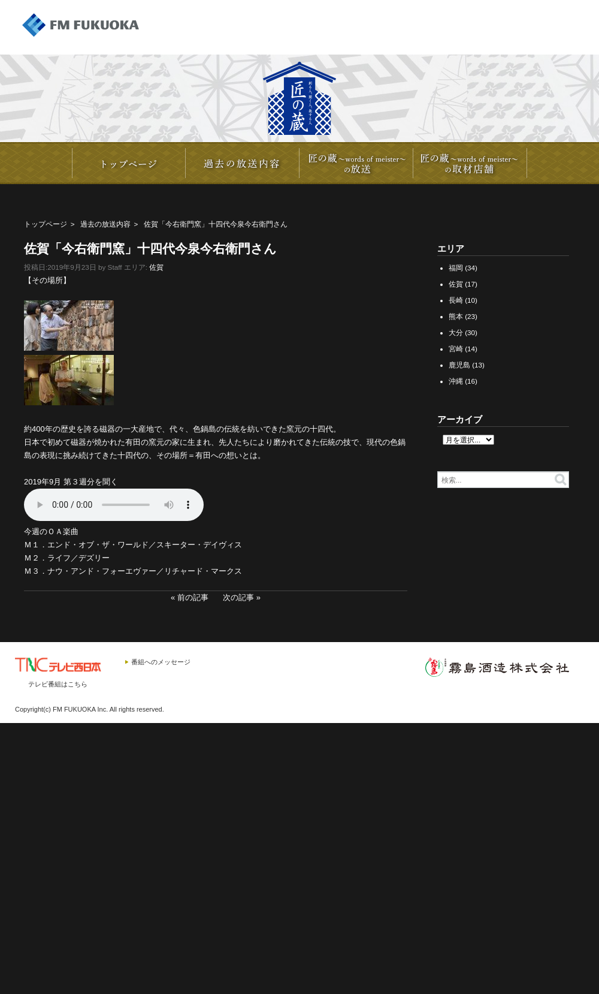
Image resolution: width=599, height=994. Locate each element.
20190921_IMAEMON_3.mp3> (114, 505)
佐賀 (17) (463, 284)
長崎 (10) (463, 300)
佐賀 (156, 267)
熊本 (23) (463, 316)
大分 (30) (463, 332)
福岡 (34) (463, 268)
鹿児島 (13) (467, 365)
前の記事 (192, 597)
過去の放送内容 (105, 224)
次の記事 (238, 597)
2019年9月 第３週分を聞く (71, 481)
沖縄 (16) (463, 381)
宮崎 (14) (463, 349)
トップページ (45, 224)
